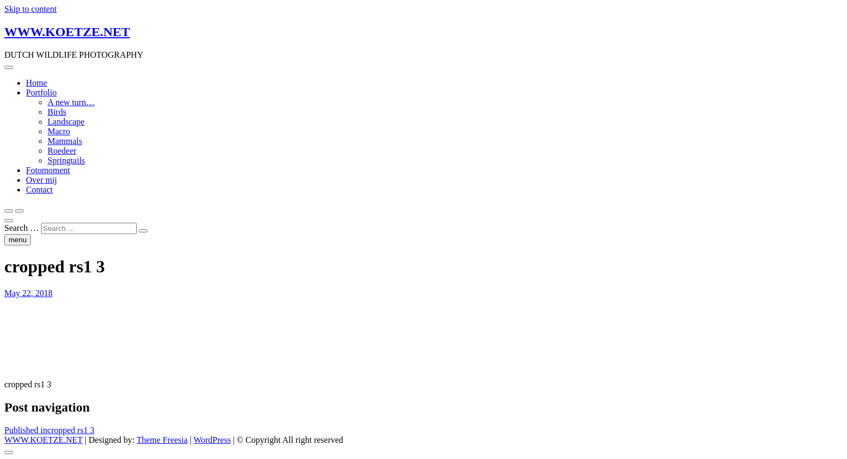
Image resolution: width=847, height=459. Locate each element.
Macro (59, 131)
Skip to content (30, 8)
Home (36, 82)
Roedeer (62, 150)
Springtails (66, 160)
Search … (21, 227)
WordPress (212, 439)
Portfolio (41, 92)
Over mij (41, 179)
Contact (39, 189)
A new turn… (71, 102)
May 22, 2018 (28, 293)
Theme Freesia (162, 439)
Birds (57, 112)
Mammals (65, 141)
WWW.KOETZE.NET (67, 32)
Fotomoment (48, 170)
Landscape (66, 121)
